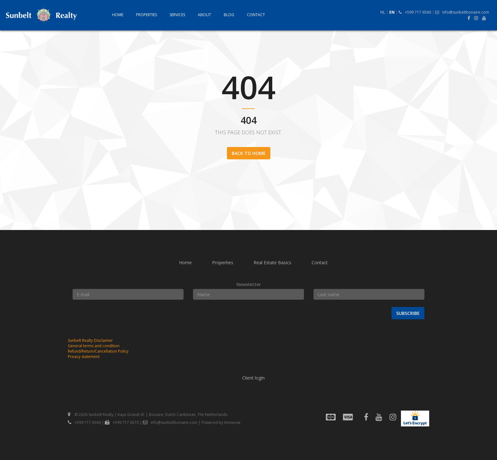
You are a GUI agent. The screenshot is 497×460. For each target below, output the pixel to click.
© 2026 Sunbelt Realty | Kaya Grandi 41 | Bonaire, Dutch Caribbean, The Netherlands (147, 414)
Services (177, 15)
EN (392, 12)
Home (117, 15)
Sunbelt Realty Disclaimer (90, 340)
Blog (229, 15)
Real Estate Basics (272, 262)
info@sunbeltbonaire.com (462, 12)
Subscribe (408, 313)
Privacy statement (84, 356)
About (204, 15)
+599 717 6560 (415, 12)
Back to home (249, 153)
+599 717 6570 (122, 422)
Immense (232, 422)
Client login (253, 378)
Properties (146, 15)
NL (382, 12)
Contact (256, 15)
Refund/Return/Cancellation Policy (98, 351)
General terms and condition (93, 345)
